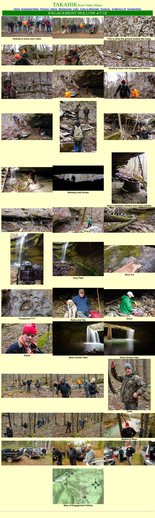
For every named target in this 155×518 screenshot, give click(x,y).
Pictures (44, 9)
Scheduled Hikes (30, 9)
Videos (53, 9)
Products (105, 9)
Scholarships (134, 9)
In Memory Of (119, 9)
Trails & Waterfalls (89, 9)
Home (17, 9)
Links (76, 9)
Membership (65, 9)
